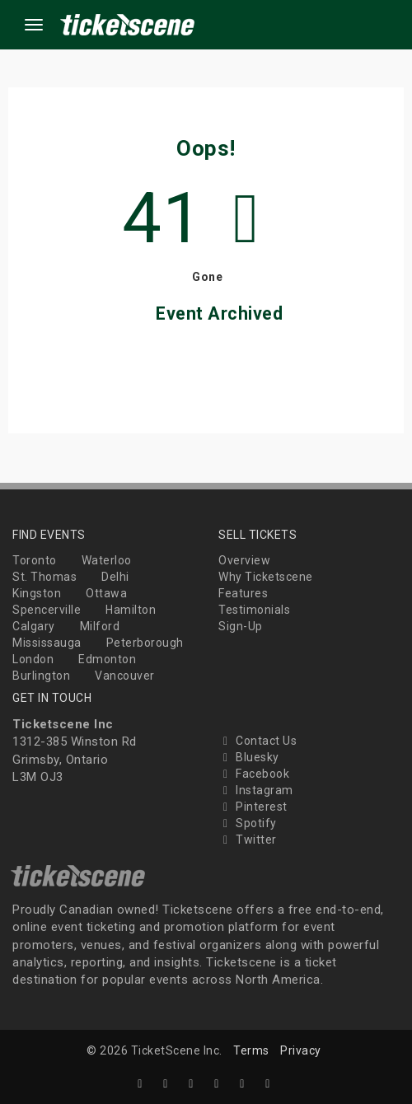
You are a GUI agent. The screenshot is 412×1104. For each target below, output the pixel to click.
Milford (100, 626)
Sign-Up (240, 626)
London (33, 659)
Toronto (34, 560)
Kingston (36, 593)
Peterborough (145, 642)
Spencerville (46, 609)
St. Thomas (44, 576)
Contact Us (257, 740)
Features (243, 593)
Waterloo (107, 560)
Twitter (247, 839)
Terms (251, 1050)
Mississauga (47, 642)
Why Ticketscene (265, 576)
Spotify (247, 823)
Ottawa (106, 593)
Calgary (33, 626)
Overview (244, 560)
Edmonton (107, 659)
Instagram (255, 790)
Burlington (41, 675)
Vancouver (125, 675)
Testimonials (254, 609)
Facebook (253, 773)
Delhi (115, 576)
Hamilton (130, 609)
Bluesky (248, 757)
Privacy (300, 1050)
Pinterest (253, 806)
